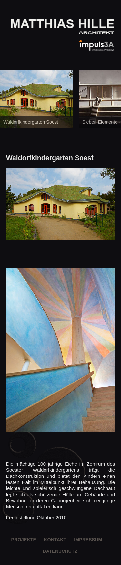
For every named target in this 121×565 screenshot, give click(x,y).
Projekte (23, 539)
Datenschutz (60, 551)
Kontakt (55, 539)
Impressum (88, 539)
